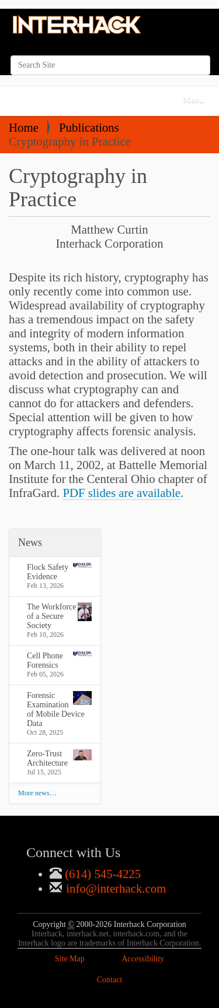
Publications (89, 127)
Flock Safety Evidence (59, 572)
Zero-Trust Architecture (59, 758)
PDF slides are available (121, 492)
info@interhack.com (114, 888)
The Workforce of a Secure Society (59, 616)
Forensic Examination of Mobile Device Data (59, 709)
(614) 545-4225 (101, 873)
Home (24, 127)
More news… (37, 793)
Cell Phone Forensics (59, 660)
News (30, 542)
